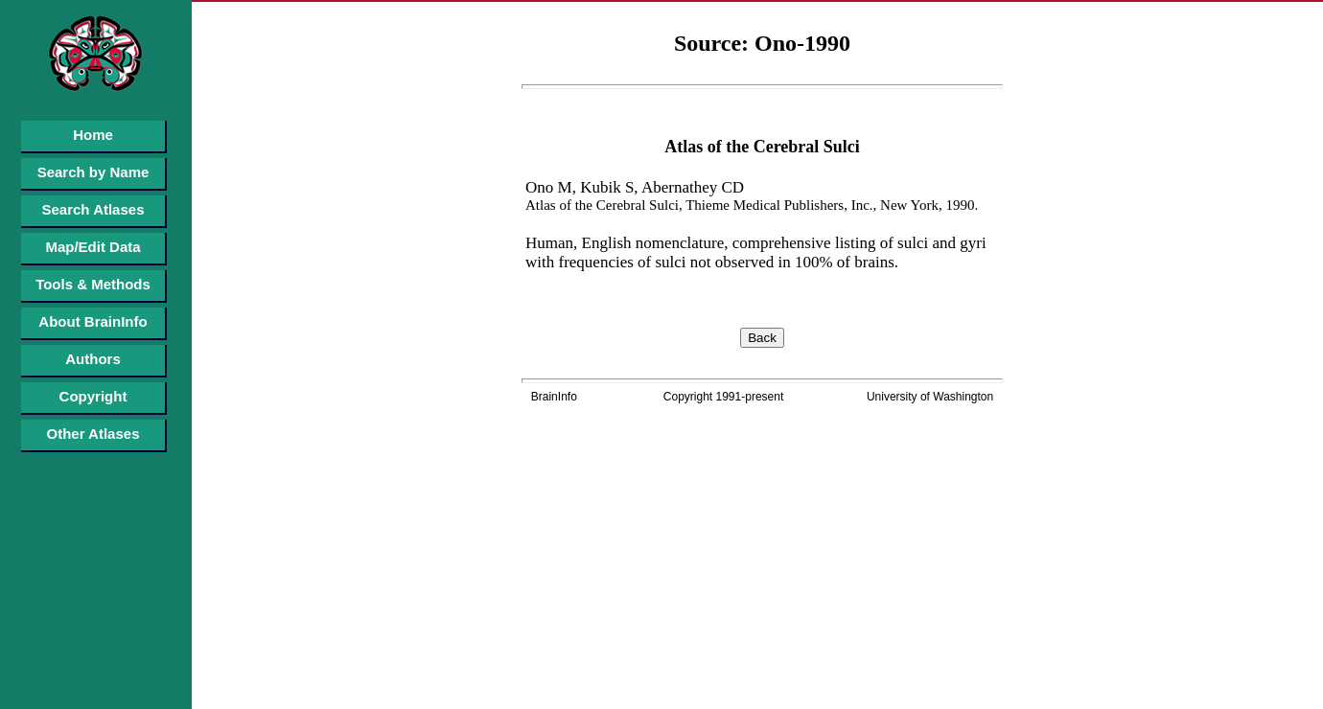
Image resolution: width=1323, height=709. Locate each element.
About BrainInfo (92, 321)
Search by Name (93, 172)
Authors (93, 359)
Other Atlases (93, 433)
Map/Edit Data (92, 247)
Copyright (93, 396)
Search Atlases (92, 209)
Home (93, 134)
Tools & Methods (93, 284)
